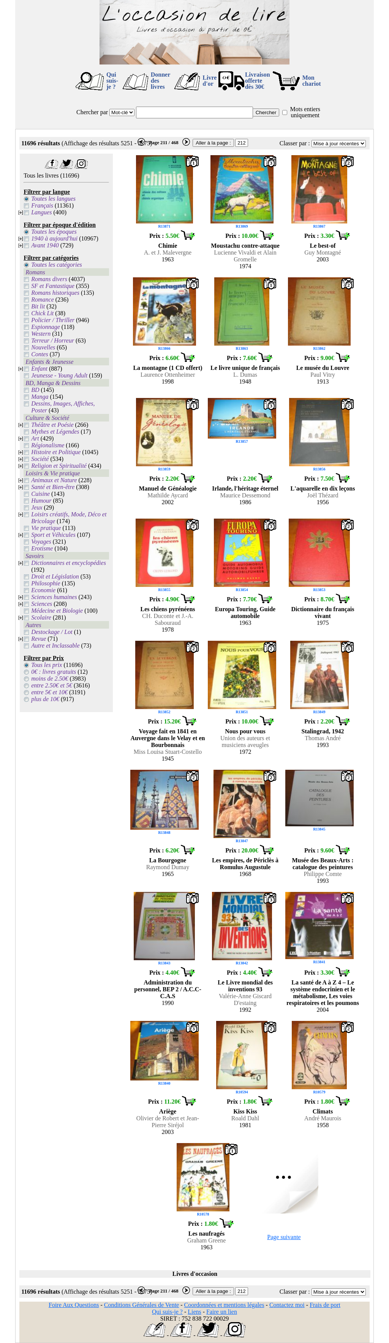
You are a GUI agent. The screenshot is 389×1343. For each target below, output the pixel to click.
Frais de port (325, 1305)
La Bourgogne (167, 860)
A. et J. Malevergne (167, 252)
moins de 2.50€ (49, 678)
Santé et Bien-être (52, 487)
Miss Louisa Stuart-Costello (168, 752)
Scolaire (41, 617)
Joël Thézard (322, 495)
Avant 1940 (45, 245)
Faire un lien (221, 1311)
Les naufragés (206, 1233)
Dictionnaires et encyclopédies (68, 563)
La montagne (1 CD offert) (167, 368)
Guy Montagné (322, 252)
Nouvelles (43, 347)
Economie (43, 590)
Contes (39, 354)
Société (40, 459)
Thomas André (323, 738)
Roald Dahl (245, 1118)
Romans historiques (55, 292)
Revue (38, 638)
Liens (194, 1311)
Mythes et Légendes (55, 431)
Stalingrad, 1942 (322, 731)
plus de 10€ (45, 699)
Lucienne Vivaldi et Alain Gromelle (245, 256)
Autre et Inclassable (55, 645)
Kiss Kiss (245, 1111)
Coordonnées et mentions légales (224, 1305)
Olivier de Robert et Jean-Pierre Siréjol (167, 1121)
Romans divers (49, 279)
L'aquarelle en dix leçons (323, 488)
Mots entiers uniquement (305, 112)
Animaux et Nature (54, 480)
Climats (323, 1111)
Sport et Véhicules (53, 535)
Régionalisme (47, 445)
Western (41, 333)
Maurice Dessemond (245, 495)
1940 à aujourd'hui (54, 238)
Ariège (167, 1111)
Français (42, 205)
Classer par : (295, 143)
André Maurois (322, 1118)
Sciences (41, 604)
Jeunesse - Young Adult (59, 375)
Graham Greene (206, 1240)
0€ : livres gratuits (53, 671)
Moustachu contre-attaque (245, 245)
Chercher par (92, 112)
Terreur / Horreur (52, 340)
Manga (39, 396)
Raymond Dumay (167, 867)
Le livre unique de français (245, 368)
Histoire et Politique (56, 452)
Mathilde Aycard (167, 495)
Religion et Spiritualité (59, 465)
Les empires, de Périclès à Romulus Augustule (245, 863)
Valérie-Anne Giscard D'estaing (245, 999)
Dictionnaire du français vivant (322, 612)
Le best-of (323, 245)
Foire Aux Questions (74, 1305)
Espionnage (45, 327)
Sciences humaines (54, 597)
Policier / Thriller (52, 320)
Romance (42, 299)
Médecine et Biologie (57, 610)
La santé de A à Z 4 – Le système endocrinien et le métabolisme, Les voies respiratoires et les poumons (322, 992)
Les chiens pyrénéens (168, 609)
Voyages (41, 541)
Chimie (167, 245)
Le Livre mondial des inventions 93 (245, 985)
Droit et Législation (55, 576)
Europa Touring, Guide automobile (245, 612)
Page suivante (283, 1237)
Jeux (36, 507)
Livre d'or (209, 80)
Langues (41, 212)
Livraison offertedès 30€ (257, 80)
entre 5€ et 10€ (49, 692)
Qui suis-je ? (112, 80)
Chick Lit (42, 313)
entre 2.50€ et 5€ (51, 685)
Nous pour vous (245, 731)
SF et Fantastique (52, 286)
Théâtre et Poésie (52, 424)
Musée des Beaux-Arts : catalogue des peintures (322, 863)
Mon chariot (311, 80)
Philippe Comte (323, 874)
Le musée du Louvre (322, 368)
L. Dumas (245, 374)
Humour (41, 500)
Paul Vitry (322, 374)
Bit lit (38, 306)
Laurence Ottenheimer (168, 374)
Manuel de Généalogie (168, 488)
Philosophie (45, 583)
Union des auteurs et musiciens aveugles (245, 741)
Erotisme (42, 548)
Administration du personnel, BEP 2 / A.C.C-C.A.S (167, 989)
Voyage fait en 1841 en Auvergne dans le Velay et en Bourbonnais (168, 738)
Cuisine (40, 494)
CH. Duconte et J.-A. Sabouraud (167, 619)
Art (35, 438)
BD (35, 390)
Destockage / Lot (51, 632)
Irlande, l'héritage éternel (245, 488)
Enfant (39, 368)
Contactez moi (287, 1305)
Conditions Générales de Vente (141, 1305)
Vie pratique (46, 528)
